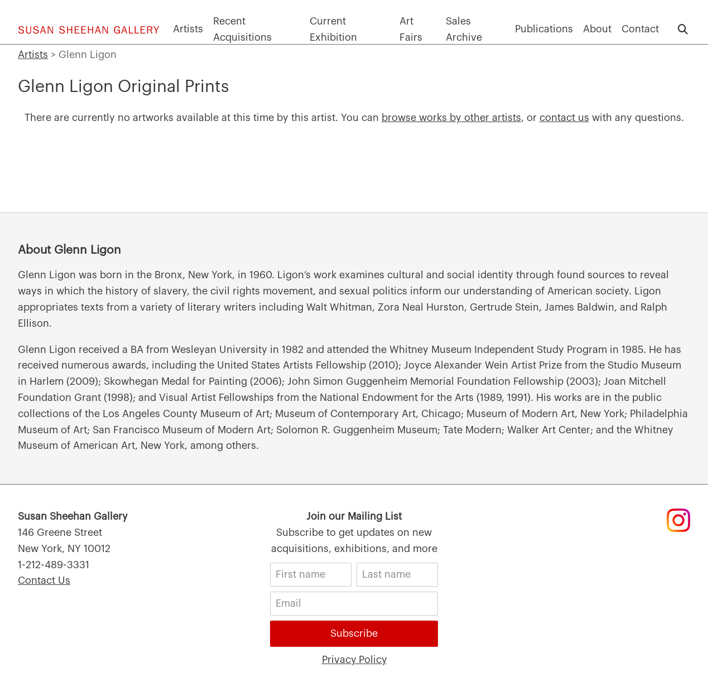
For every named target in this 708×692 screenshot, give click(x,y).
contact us (564, 118)
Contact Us (44, 580)
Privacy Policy (354, 660)
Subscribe (354, 633)
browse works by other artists (451, 118)
